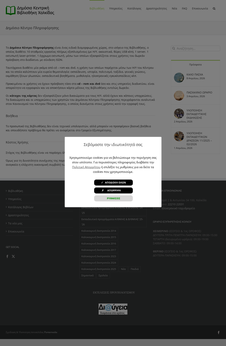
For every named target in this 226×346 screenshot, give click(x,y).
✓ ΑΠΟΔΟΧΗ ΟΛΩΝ (113, 182)
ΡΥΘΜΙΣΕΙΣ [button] (113, 198)
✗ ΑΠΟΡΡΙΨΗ (113, 190)
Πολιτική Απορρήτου (86, 167)
